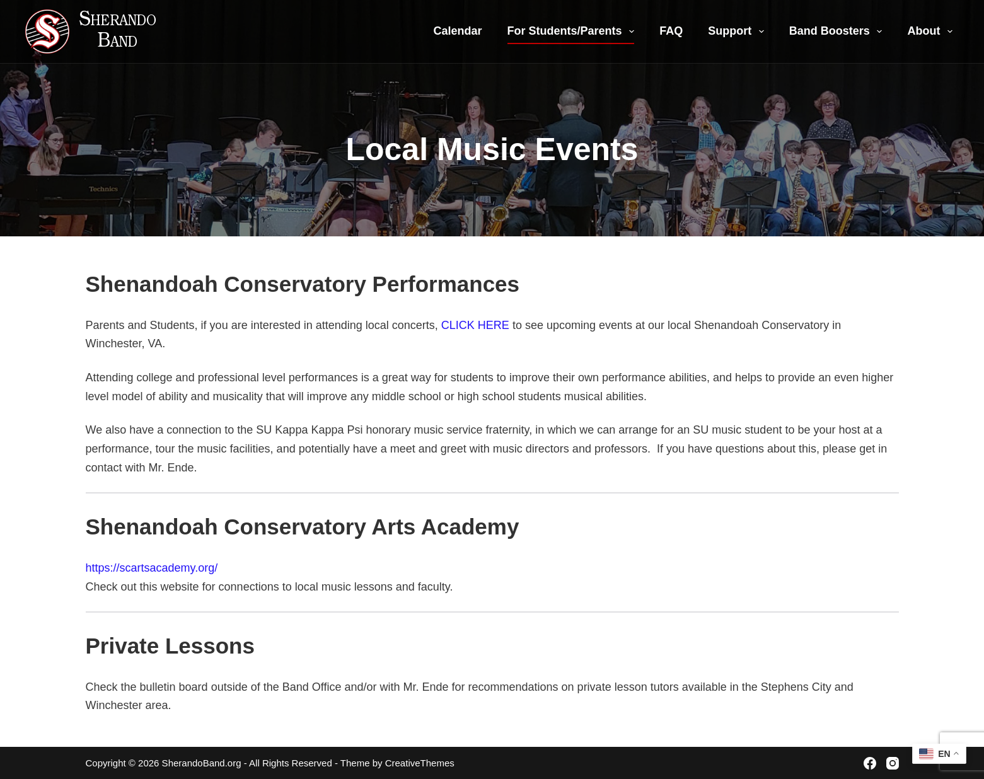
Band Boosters (838, 31)
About (932, 31)
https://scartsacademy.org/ (152, 568)
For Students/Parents (573, 31)
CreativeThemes (419, 763)
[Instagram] (892, 763)
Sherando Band (117, 32)
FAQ (671, 31)
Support (738, 31)
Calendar (458, 31)
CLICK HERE (475, 325)
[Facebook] (870, 763)
